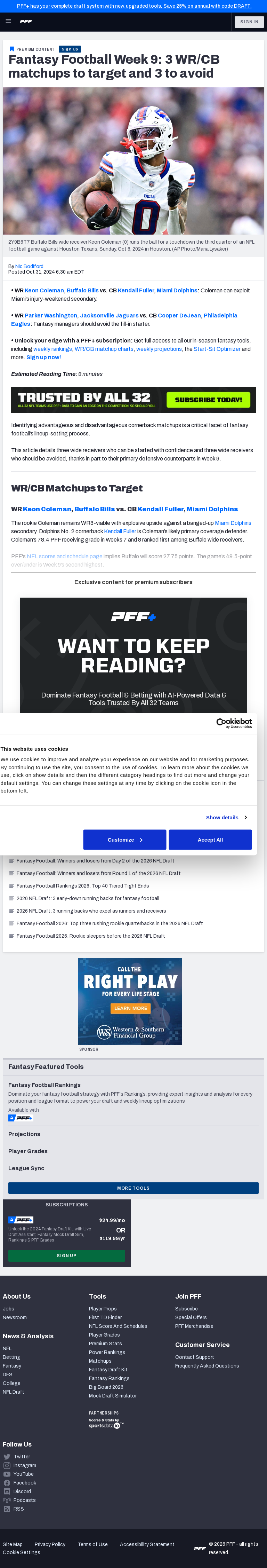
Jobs (8, 1308)
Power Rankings (107, 1352)
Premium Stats (105, 1343)
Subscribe (186, 1308)
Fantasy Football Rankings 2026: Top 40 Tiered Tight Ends (78, 886)
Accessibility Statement (147, 1544)
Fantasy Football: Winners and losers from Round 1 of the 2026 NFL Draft (94, 873)
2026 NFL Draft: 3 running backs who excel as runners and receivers (87, 911)
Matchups (100, 1361)
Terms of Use (93, 1544)
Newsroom (15, 1317)
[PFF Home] (26, 22)
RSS (19, 1509)
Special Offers (191, 1317)
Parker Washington (51, 315)
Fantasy (12, 1366)
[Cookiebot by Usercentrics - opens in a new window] (228, 723)
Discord (22, 1491)
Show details (229, 817)
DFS (8, 1374)
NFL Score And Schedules (118, 1326)
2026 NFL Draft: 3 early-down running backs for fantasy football (83, 898)
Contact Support (194, 1357)
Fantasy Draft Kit (108, 1369)
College (12, 1383)
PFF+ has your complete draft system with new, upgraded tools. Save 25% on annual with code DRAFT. (134, 6)
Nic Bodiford (29, 266)
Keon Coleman (44, 290)
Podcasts (25, 1500)
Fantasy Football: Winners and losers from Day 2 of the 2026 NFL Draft (91, 861)
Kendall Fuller (136, 290)
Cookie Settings (21, 1552)
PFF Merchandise (194, 1326)
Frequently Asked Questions (207, 1366)
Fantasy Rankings (109, 1378)
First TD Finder (105, 1317)
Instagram (25, 1465)
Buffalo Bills (83, 290)
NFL (7, 1348)
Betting (11, 1357)
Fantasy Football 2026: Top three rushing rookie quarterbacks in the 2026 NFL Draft (105, 923)
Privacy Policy (50, 1544)
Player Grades (104, 1335)
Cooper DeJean (179, 315)
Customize (132, 839)
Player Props (103, 1308)
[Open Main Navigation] (8, 22)
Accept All (217, 839)
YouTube (24, 1474)
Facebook (25, 1483)
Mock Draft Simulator (113, 1395)
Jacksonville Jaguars (109, 315)
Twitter (22, 1456)
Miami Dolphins (177, 290)
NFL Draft (13, 1392)
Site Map (13, 1544)
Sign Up (70, 49)
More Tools (133, 1188)
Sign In (249, 21)
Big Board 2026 (106, 1387)
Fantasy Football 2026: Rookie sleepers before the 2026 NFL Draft (86, 936)
